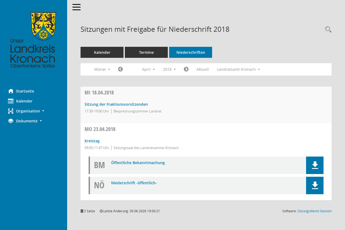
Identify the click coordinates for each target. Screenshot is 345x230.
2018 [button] (169, 69)
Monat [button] (102, 69)
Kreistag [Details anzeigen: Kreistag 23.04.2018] (92, 140)
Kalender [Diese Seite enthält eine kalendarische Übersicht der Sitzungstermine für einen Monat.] (20, 101)
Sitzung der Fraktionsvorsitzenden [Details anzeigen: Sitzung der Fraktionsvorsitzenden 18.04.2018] (116, 104)
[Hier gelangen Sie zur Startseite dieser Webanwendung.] (33, 40)
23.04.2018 (100, 129)
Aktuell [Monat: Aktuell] (203, 69)
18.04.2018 (99, 92)
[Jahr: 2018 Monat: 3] (120, 69)
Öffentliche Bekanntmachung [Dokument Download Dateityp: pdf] (138, 163)
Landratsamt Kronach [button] (238, 69)
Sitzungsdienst (314, 211)
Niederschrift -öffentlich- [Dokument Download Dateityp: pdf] (134, 183)
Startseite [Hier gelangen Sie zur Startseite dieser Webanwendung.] (21, 91)
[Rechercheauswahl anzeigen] (327, 29)
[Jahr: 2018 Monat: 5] (186, 69)
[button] (33, 111)
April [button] (148, 69)
